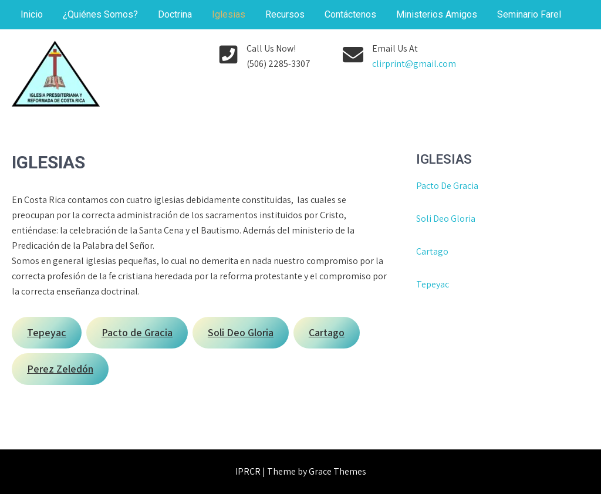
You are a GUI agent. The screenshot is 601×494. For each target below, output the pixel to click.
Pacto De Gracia (447, 186)
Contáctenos (350, 14)
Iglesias (228, 14)
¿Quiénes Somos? (100, 14)
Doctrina (175, 14)
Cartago (432, 251)
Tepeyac (433, 284)
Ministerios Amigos (436, 14)
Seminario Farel (529, 14)
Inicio (32, 14)
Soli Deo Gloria (445, 218)
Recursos (285, 14)
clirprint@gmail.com (414, 63)
